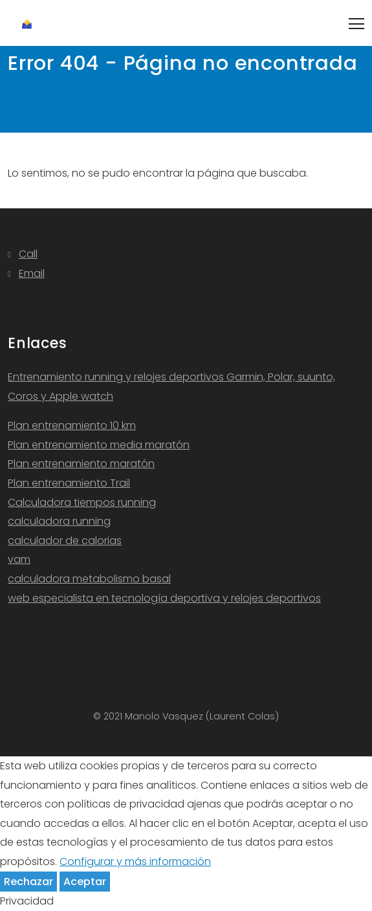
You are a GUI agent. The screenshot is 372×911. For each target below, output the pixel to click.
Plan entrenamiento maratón (81, 463)
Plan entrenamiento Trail (69, 483)
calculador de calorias (65, 540)
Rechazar (28, 881)
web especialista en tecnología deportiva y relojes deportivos (164, 598)
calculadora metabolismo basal (89, 578)
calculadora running (59, 521)
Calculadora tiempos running (82, 502)
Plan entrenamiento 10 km (72, 425)
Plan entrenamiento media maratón (99, 444)
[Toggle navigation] (356, 23)
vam (19, 559)
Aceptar (84, 881)
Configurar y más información (135, 861)
